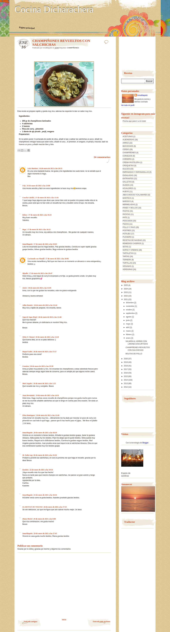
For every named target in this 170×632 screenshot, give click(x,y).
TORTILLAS (127, 263)
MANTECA (127, 198)
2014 (126, 380)
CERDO (126, 149)
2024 (126, 289)
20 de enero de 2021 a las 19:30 (45, 455)
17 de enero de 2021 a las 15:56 (46, 198)
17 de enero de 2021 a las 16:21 (40, 215)
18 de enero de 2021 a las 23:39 (41, 366)
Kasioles (25, 470)
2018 (126, 366)
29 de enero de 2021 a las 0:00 (45, 519)
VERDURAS (128, 269)
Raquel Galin (27, 352)
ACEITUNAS (128, 136)
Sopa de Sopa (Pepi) (29, 317)
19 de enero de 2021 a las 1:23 (44, 383)
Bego (24, 229)
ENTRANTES (128, 179)
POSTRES (127, 230)
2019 (126, 362)
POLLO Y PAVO (129, 227)
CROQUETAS (128, 166)
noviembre (130, 306)
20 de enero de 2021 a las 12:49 (47, 415)
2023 (126, 292)
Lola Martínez (33, 168)
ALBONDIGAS (128, 140)
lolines (24, 215)
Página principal (27, 27)
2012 (126, 387)
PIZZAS (126, 224)
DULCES (126, 169)
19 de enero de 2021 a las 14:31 (47, 395)
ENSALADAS (128, 175)
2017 (126, 369)
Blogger (145, 443)
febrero (129, 334)
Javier (24, 288)
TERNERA (127, 260)
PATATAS (126, 214)
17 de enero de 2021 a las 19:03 (45, 244)
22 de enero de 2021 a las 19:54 (41, 470)
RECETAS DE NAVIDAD (132, 240)
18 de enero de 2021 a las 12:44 (45, 305)
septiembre (130, 313)
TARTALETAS (128, 253)
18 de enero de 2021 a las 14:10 (47, 337)
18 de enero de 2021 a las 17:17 (44, 352)
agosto (129, 317)
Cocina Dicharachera (54, 9)
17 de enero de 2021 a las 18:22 (38, 229)
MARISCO (127, 201)
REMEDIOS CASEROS (132, 243)
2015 (126, 376)
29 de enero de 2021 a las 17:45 (45, 533)
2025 (126, 285)
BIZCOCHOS (128, 146)
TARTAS (126, 256)
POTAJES (127, 234)
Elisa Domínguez (28, 415)
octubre (129, 310)
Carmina (25, 366)
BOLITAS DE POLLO (133, 354)
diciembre (130, 303)
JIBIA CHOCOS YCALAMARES (135, 195)
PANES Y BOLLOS (130, 208)
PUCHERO (127, 237)
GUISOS (126, 185)
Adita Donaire (27, 305)
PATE (125, 218)
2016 (126, 373)
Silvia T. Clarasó (28, 337)
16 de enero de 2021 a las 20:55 (50, 168)
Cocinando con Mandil (36, 259)
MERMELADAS (129, 205)
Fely (24, 186)
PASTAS (126, 211)
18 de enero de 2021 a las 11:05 (39, 288)
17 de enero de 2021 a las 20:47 (40, 273)
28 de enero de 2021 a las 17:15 (55, 507)
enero (128, 338)
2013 (126, 383)
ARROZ (126, 143)
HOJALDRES (128, 188)
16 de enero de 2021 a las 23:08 (38, 186)
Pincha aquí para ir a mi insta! (134, 121)
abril (128, 327)
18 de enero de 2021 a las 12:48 (49, 317)
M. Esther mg (27, 455)
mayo (128, 324)
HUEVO (126, 192)
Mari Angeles (27, 383)
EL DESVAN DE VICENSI (32, 507)
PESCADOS (128, 221)
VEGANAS (127, 266)
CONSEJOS (127, 156)
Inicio (64, 620)
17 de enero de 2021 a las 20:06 (57, 259)
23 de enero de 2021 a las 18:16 (45, 495)
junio (128, 320)
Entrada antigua (30, 621)
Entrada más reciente (101, 621)
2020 (126, 359)
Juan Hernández (28, 395)
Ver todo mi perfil (127, 105)
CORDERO (127, 159)
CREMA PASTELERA (131, 162)
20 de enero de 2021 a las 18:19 (45, 433)
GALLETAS (127, 182)
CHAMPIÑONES (73, 48)
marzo (128, 331)
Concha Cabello (28, 198)
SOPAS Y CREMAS (130, 250)
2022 (126, 296)
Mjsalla (25, 273)
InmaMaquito (27, 244)
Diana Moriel (27, 519)
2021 (126, 299)
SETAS (125, 247)
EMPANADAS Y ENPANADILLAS (136, 172)
